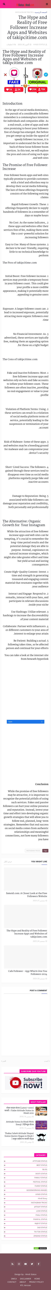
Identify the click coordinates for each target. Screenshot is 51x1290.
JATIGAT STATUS (40, 1206)
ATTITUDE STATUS (40, 1161)
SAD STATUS (42, 1227)
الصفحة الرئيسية (41, 12)
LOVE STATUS (41, 1211)
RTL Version (25, 1285)
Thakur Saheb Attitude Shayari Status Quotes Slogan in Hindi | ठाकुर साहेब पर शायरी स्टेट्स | (19, 1136)
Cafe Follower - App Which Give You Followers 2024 (27, 973)
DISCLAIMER (25, 1278)
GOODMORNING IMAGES (37, 1190)
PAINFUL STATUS (40, 1219)
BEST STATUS (42, 1165)
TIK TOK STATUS (40, 1231)
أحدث (46, 1061)
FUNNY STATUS (41, 1186)
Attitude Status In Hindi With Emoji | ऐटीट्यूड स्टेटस (20, 1123)
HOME (37, 1278)
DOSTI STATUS (41, 1173)
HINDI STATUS (41, 1194)
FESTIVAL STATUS (40, 1182)
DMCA (14, 1278)
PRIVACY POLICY (36, 1282)
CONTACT (11, 1282)
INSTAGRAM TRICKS (24, 12)
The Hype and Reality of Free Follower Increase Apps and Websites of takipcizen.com (27, 933)
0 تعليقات (10, 44)
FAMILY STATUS (40, 1177)
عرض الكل (8, 861)
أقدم (4, 1061)
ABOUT (23, 1282)
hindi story (42, 1198)
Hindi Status (30, 1274)
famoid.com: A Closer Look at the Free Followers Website (26, 895)
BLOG (44, 1169)
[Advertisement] (25, 689)
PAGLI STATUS (41, 1215)
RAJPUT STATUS (41, 1223)
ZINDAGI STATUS (40, 1236)
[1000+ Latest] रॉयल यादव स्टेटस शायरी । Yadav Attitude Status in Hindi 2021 (19, 1111)
